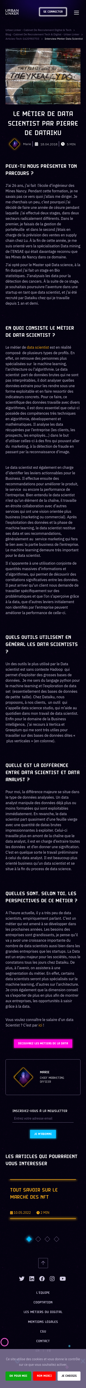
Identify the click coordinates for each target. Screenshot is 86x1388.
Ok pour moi (18, 1376)
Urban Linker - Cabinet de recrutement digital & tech (39, 30)
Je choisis (69, 1376)
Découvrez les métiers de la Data (43, 1044)
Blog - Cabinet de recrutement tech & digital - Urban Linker (42, 34)
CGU (43, 1332)
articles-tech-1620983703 (22, 38)
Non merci (44, 1376)
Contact (43, 1341)
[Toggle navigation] (76, 12)
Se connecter (53, 12)
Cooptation (43, 1302)
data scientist (37, 347)
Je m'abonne (43, 1134)
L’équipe (43, 1293)
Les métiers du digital (43, 1312)
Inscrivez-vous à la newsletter (39, 1111)
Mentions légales (43, 1322)
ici (40, 1025)
